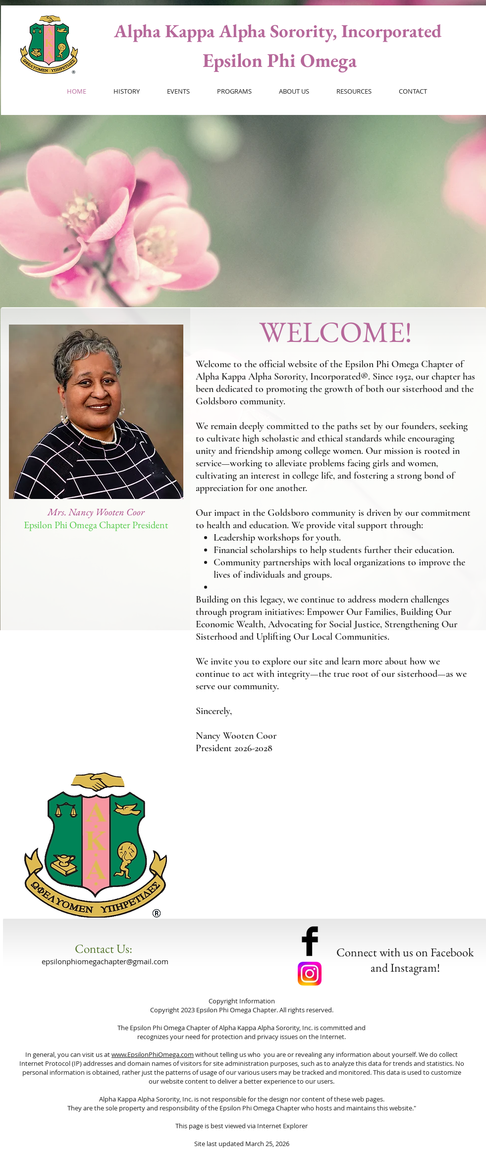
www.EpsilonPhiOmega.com (152, 1054)
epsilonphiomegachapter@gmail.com (105, 961)
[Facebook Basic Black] (310, 941)
